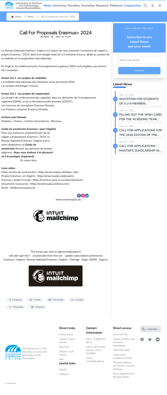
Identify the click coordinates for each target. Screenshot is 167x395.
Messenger (55, 299)
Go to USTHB (120, 334)
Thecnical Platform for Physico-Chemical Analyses (124, 366)
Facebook (15, 299)
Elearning (64, 346)
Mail (61, 359)
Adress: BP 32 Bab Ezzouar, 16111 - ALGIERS (95, 350)
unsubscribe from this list (47, 256)
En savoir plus (28, 160)
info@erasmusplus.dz (22, 188)
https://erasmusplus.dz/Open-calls (58, 172)
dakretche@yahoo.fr (69, 252)
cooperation (132, 5)
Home (16, 16)
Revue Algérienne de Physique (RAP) (123, 375)
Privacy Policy (66, 334)
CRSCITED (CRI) (121, 350)
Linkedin (76, 299)
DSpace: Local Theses (66, 353)
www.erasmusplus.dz (68, 199)
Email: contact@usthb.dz (95, 359)
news (47, 5)
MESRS (63, 369)
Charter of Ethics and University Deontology (123, 342)
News (31, 16)
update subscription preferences (84, 256)
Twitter (34, 299)
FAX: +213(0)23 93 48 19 (95, 341)
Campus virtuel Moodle (67, 341)
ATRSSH (63, 374)
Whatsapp (15, 306)
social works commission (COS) (122, 356)
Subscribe (139, 70)
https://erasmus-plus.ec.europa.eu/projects (58, 180)
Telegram (37, 306)
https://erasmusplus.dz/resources (49, 184)
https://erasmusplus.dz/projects (55, 176)
